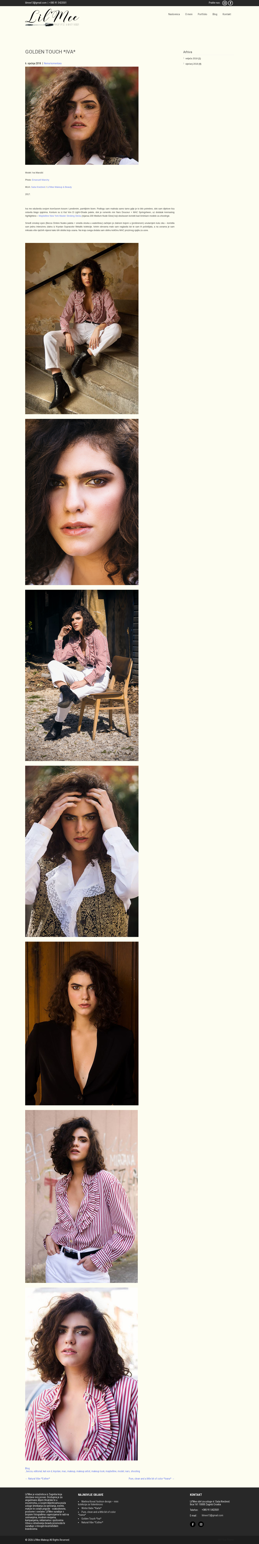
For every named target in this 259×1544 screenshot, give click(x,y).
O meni (188, 14)
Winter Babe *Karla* (91, 1508)
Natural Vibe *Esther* (37, 1478)
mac (64, 1471)
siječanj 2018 (191, 64)
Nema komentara (53, 63)
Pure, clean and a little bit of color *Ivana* (151, 1478)
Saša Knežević (38, 187)
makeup (71, 1471)
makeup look (97, 1471)
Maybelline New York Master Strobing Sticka (60, 216)
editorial (38, 1471)
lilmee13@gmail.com (36, 2)
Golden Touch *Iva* (91, 1518)
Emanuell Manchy (40, 180)
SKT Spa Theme (226, 1539)
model (121, 1471)
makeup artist (83, 1471)
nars (127, 1471)
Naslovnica (174, 14)
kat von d (47, 1471)
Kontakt (227, 14)
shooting (135, 1471)
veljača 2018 (191, 58)
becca (29, 1471)
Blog (215, 14)
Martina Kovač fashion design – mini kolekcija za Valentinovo (98, 1503)
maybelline (111, 1471)
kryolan (57, 1471)
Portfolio (202, 14)
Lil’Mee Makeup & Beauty (59, 187)
